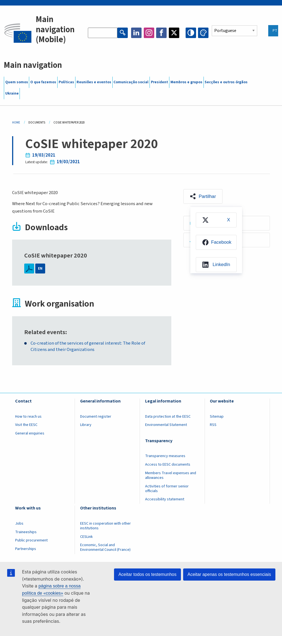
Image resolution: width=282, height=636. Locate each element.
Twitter (174, 33)
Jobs (19, 523)
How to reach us (28, 416)
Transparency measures (165, 456)
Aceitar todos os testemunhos (147, 574)
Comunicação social (130, 82)
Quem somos (16, 82)
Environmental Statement (166, 425)
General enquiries (29, 433)
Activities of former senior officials (167, 489)
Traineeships (26, 532)
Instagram (149, 33)
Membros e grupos (186, 82)
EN (40, 268)
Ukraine (12, 93)
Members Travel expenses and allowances (170, 475)
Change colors (203, 33)
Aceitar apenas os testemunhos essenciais (229, 574)
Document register (95, 416)
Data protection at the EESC (168, 416)
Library (85, 425)
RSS (213, 425)
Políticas (66, 82)
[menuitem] (216, 220)
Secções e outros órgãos (226, 82)
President (159, 82)
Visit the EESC (26, 425)
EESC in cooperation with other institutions (105, 526)
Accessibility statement (164, 499)
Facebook (161, 33)
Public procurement (31, 540)
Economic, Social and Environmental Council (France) (105, 547)
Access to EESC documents (167, 464)
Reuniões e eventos (94, 82)
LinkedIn (136, 33)
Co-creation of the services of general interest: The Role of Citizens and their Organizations (88, 346)
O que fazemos (43, 82)
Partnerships (25, 549)
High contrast (191, 33)
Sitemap (217, 416)
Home (16, 122)
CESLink (86, 537)
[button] (203, 196)
